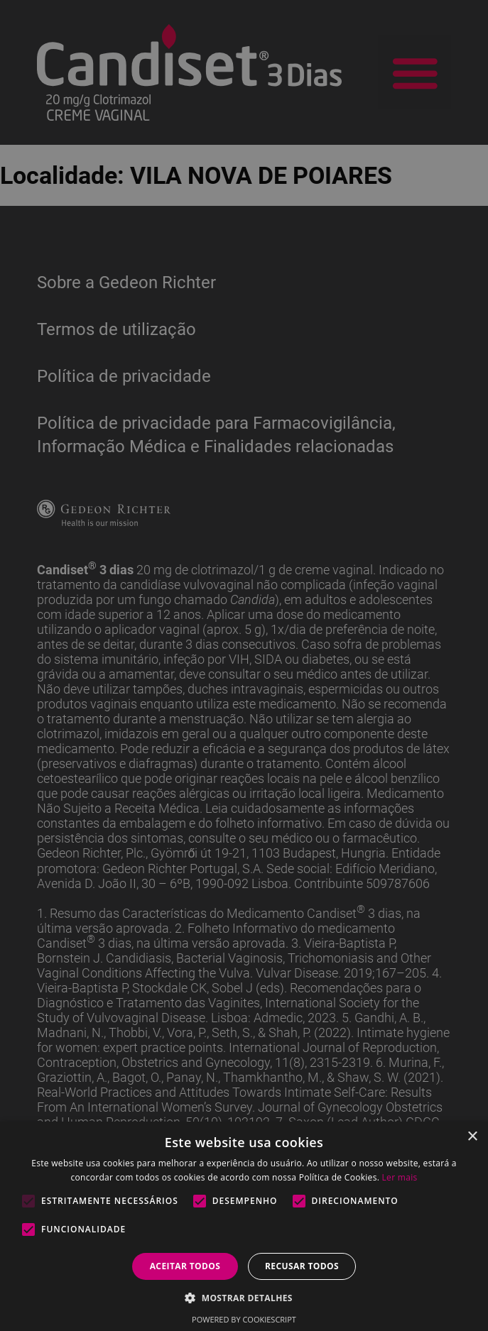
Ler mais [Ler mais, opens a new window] (400, 1177)
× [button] (472, 1137)
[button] (244, 1297)
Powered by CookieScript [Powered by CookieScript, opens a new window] (244, 1319)
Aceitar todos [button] (185, 1266)
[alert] (244, 665)
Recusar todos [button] (302, 1266)
